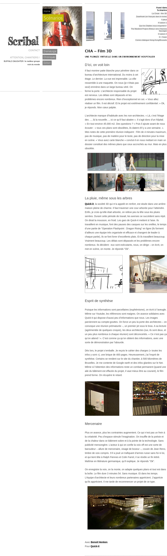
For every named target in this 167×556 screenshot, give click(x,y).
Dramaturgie (50, 51)
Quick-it (89, 204)
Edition (47, 63)
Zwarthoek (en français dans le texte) (151, 17)
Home (47, 11)
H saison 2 (162, 34)
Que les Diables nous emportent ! (153, 26)
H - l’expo (163, 37)
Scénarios (53, 18)
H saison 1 (162, 23)
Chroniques (49, 57)
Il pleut (164, 20)
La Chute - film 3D (159, 13)
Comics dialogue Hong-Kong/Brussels (151, 40)
